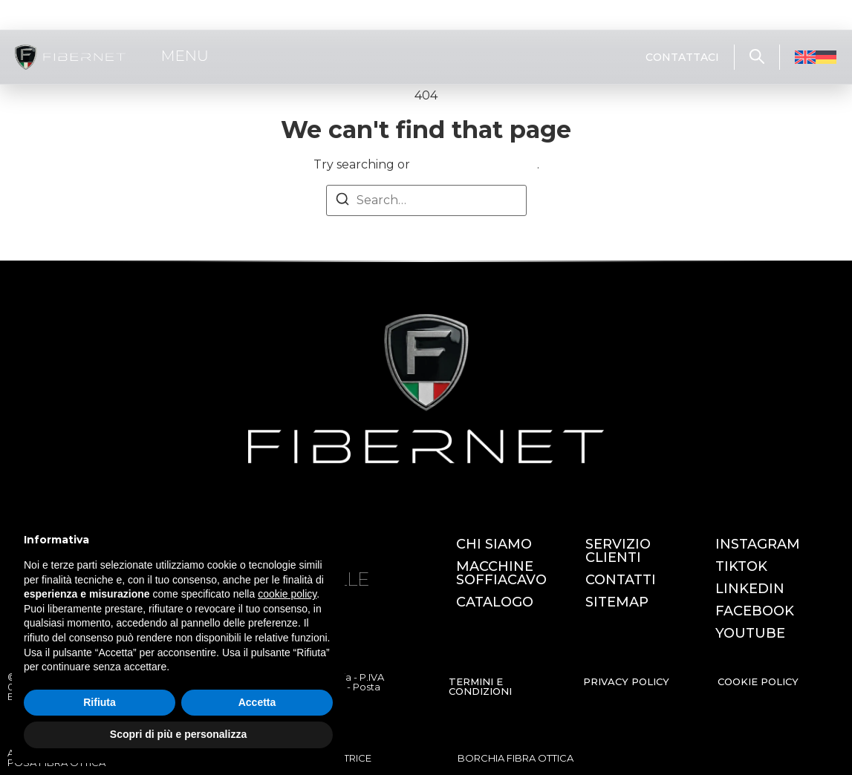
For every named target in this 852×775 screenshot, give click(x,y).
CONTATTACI (682, 57)
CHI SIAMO (494, 544)
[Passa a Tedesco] (826, 57)
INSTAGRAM (757, 544)
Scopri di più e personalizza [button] (178, 734)
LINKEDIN (749, 589)
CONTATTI (620, 580)
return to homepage (475, 164)
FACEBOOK (754, 611)
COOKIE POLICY (758, 681)
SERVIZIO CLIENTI (618, 551)
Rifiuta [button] (99, 702)
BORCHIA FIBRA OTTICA (515, 758)
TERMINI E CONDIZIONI (480, 686)
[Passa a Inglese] (805, 57)
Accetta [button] (257, 702)
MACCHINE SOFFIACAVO (501, 573)
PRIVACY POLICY (626, 681)
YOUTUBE (750, 633)
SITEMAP (616, 602)
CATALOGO (494, 602)
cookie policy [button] (287, 594)
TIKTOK (741, 566)
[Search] (342, 202)
